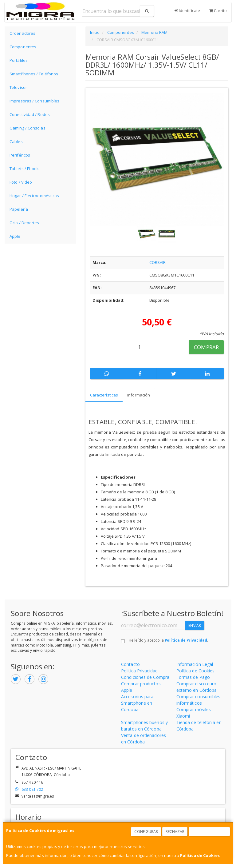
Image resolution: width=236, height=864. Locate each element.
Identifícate (187, 10)
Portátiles (19, 60)
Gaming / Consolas (27, 128)
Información (138, 395)
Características (104, 395)
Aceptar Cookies (209, 831)
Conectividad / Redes (30, 114)
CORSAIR (157, 262)
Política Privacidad (139, 671)
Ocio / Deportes (24, 222)
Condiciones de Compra (145, 677)
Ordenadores (22, 33)
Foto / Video (21, 182)
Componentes (23, 47)
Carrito (218, 10)
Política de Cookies (200, 855)
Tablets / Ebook (24, 168)
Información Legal (194, 664)
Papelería (19, 209)
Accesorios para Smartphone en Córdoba (137, 703)
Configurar (146, 831)
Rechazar (175, 831)
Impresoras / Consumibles (34, 101)
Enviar (194, 625)
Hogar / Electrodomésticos (34, 195)
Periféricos (20, 155)
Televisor (18, 87)
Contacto (130, 664)
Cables (16, 141)
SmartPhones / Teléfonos (34, 74)
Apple (15, 236)
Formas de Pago (193, 677)
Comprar (206, 347)
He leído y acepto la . (168, 640)
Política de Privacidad (186, 640)
